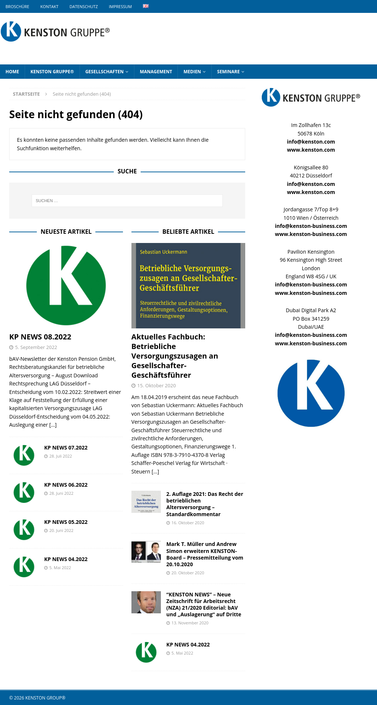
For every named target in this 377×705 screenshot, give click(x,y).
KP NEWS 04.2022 (66, 559)
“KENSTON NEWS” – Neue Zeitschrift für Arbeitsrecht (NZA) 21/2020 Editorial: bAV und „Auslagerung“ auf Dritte (203, 604)
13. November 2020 (190, 622)
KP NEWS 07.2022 (66, 447)
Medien (192, 71)
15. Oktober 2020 (156, 385)
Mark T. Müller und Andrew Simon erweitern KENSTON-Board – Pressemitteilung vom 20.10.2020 (204, 554)
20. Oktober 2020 (188, 572)
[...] (53, 424)
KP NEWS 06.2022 (66, 484)
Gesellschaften (104, 71)
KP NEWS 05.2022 (66, 521)
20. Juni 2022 (61, 530)
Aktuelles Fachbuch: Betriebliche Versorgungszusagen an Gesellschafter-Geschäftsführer (174, 356)
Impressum (120, 6)
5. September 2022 (36, 347)
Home (12, 71)
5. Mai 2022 (60, 567)
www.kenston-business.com (311, 233)
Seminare (228, 71)
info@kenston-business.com (311, 225)
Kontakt (49, 6)
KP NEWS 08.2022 (40, 337)
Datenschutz (84, 6)
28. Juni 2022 (61, 493)
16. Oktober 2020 (188, 522)
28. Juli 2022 (60, 456)
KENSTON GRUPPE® (52, 71)
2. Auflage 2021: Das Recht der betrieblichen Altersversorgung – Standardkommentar (204, 504)
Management (156, 71)
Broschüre (17, 6)
